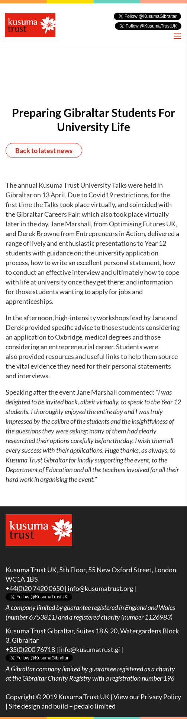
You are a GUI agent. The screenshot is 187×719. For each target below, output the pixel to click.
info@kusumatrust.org (100, 588)
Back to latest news (43, 150)
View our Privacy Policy (147, 697)
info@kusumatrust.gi (89, 649)
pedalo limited (95, 706)
